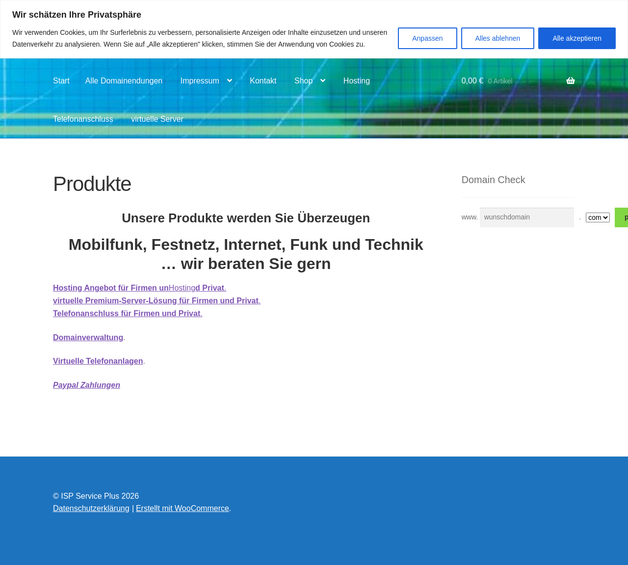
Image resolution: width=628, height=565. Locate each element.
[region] (314, 29)
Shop (303, 81)
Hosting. (139, 288)
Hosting (356, 81)
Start (61, 81)
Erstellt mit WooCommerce (182, 508)
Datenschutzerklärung (91, 508)
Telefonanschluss (83, 119)
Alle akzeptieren (577, 38)
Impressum (200, 81)
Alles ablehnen (498, 38)
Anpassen (427, 38)
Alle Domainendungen (123, 81)
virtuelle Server (157, 119)
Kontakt (263, 81)
